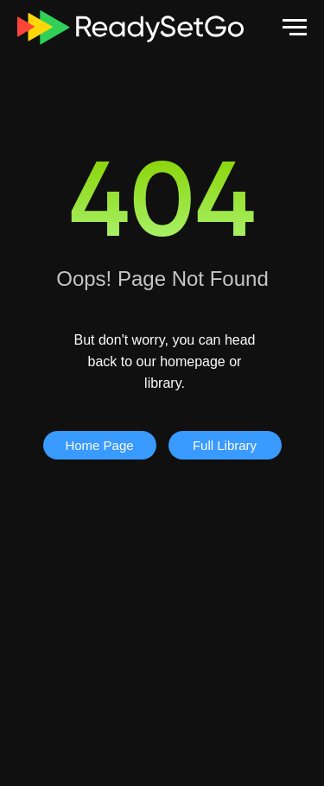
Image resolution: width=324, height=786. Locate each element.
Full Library (225, 445)
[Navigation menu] (295, 27)
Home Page (99, 445)
